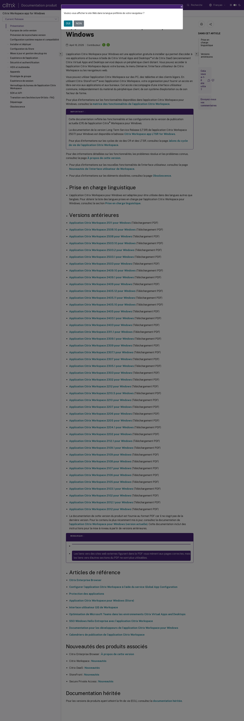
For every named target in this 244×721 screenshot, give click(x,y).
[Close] (181, 6)
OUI (68, 23)
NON (79, 23)
